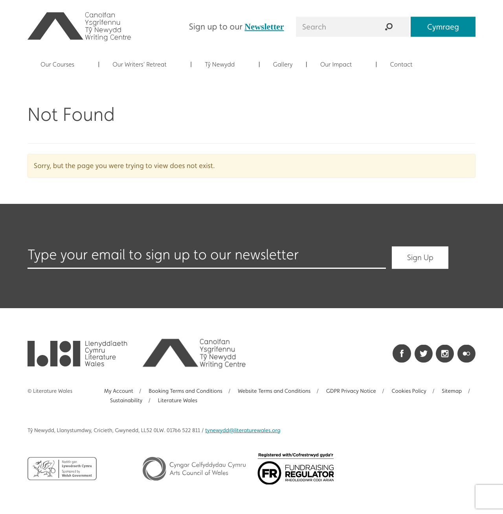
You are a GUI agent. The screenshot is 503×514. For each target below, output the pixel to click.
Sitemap (452, 391)
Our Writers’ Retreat (143, 64)
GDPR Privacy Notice (351, 391)
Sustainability (126, 401)
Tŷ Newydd (224, 64)
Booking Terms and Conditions (185, 391)
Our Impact (340, 64)
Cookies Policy (408, 391)
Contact (405, 64)
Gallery (283, 64)
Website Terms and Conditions (274, 391)
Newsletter (264, 26)
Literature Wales (177, 401)
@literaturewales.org (242, 430)
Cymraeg (443, 26)
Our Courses (61, 64)
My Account (118, 391)
